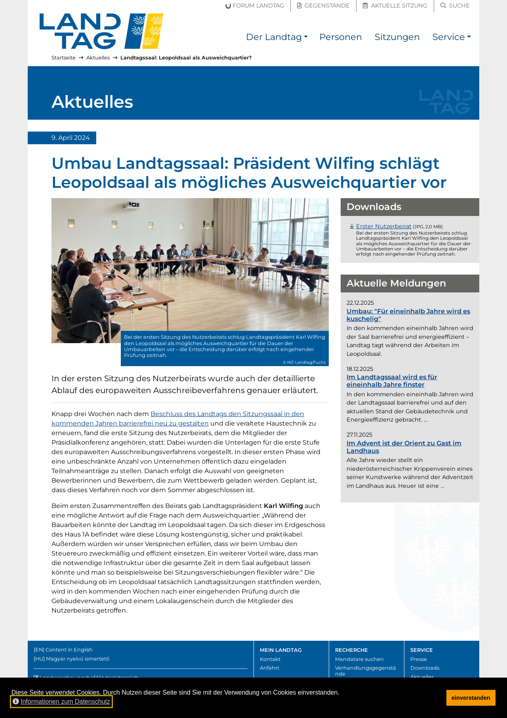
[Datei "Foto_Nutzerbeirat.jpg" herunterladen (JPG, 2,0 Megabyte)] (384, 226)
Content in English (69, 650)
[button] (306, 38)
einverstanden (471, 698)
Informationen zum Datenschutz (61, 701)
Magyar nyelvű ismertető (77, 659)
